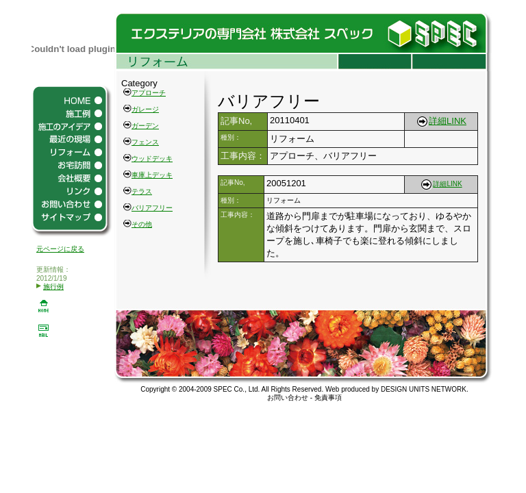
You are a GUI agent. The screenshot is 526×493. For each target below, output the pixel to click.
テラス (142, 191)
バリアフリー (152, 208)
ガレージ (145, 109)
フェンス (145, 142)
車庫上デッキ (152, 175)
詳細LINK (441, 121)
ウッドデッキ (152, 158)
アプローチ (149, 93)
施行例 (50, 286)
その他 (142, 224)
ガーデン (145, 125)
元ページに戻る (60, 249)
